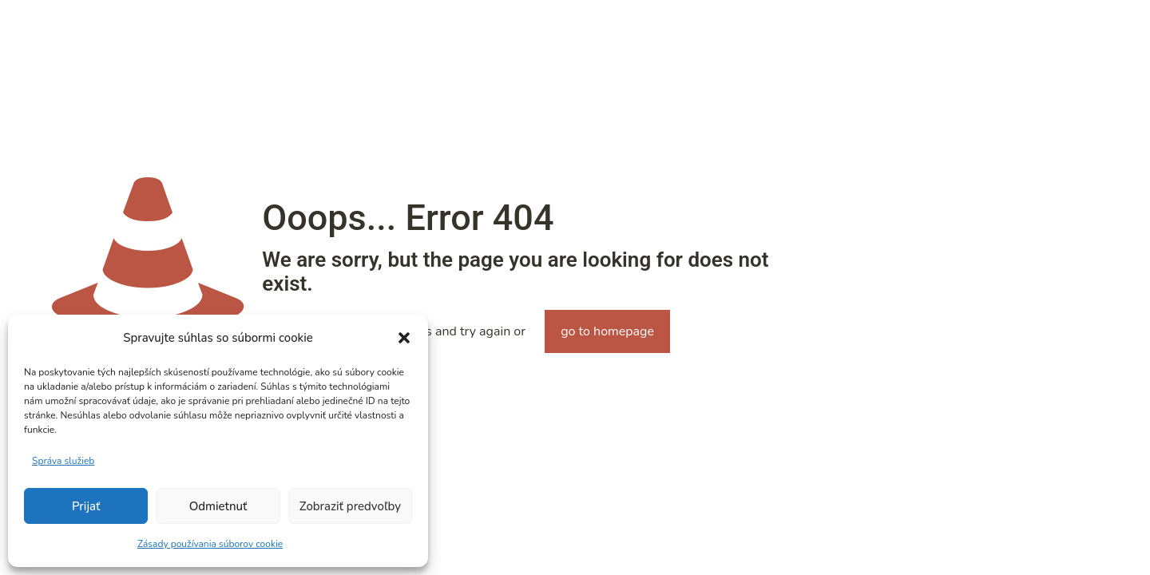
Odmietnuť (218, 506)
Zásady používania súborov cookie (210, 543)
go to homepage (607, 331)
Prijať (86, 506)
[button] (404, 338)
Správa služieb (63, 460)
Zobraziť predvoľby (350, 506)
